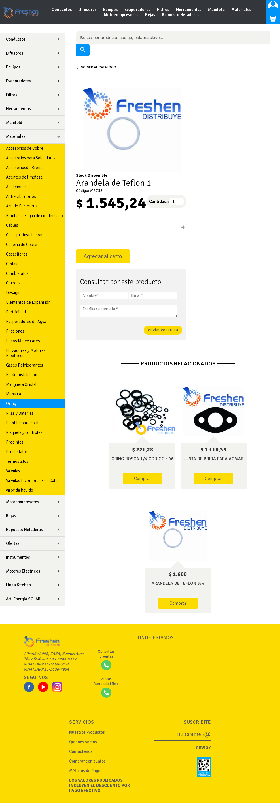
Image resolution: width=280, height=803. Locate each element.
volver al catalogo (96, 67)
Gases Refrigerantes (24, 365)
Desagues (15, 292)
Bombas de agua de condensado (34, 215)
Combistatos (17, 273)
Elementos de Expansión (28, 302)
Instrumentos (18, 557)
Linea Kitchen (18, 585)
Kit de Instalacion (21, 374)
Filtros (163, 9)
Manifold (217, 9)
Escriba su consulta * (128, 311)
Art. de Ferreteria (22, 206)
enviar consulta (163, 330)
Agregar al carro (103, 256)
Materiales (241, 9)
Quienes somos (83, 741)
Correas (13, 283)
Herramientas (189, 9)
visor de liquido (19, 490)
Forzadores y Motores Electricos (26, 353)
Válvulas (13, 471)
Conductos (62, 9)
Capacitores (16, 254)
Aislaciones (16, 186)
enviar (203, 747)
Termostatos (17, 461)
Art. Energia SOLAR (23, 598)
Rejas (150, 14)
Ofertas (13, 543)
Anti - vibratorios (21, 196)
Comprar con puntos (87, 761)
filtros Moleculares (23, 340)
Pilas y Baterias (19, 413)
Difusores (88, 9)
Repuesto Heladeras (181, 14)
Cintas (11, 263)
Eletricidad (16, 311)
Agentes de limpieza (24, 177)
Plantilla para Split (22, 422)
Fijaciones (15, 331)
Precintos (15, 442)
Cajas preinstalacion (24, 234)
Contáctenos (80, 751)
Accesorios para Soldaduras (31, 157)
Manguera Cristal (21, 384)
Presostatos (17, 451)
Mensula (13, 394)
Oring (11, 403)
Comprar (142, 478)
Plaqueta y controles (24, 432)
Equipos (111, 9)
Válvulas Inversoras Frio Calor (32, 480)
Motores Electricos (23, 571)
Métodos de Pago (84, 770)
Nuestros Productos (87, 732)
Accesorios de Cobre (24, 148)
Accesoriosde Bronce (25, 167)
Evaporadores (137, 9)
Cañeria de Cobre (21, 244)
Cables (12, 225)
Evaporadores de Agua (26, 321)
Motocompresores (121, 14)
